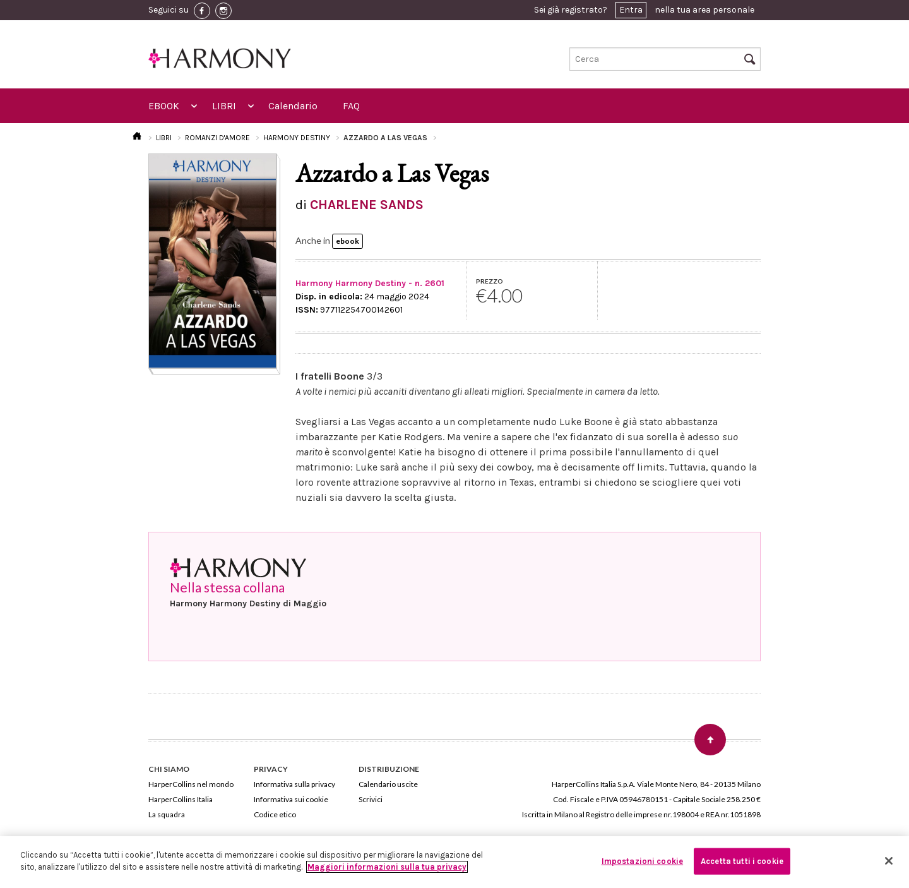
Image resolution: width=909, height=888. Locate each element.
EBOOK (163, 106)
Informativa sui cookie (291, 799)
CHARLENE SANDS (367, 204)
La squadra (166, 814)
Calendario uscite (388, 784)
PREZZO (489, 281)
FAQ (351, 106)
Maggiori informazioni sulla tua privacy (386, 867)
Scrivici (371, 799)
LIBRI (224, 106)
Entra (631, 9)
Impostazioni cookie (642, 861)
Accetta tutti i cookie (742, 861)
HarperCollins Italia (180, 799)
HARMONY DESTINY (296, 137)
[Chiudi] (889, 861)
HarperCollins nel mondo (191, 784)
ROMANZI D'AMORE (217, 137)
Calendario (293, 106)
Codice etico (275, 814)
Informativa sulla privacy (294, 784)
